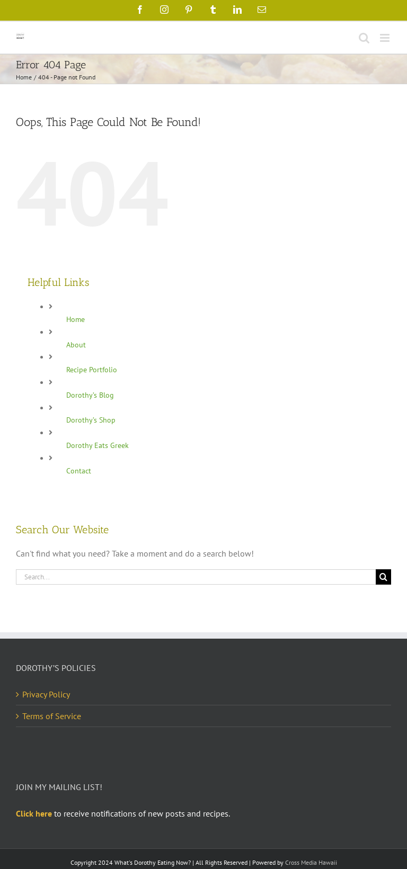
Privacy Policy (46, 694)
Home (75, 319)
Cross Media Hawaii (311, 862)
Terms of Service (51, 716)
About (76, 345)
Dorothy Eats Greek (97, 445)
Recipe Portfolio (91, 369)
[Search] (383, 577)
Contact (78, 471)
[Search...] (196, 577)
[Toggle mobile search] (364, 37)
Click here (34, 813)
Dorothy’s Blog (90, 395)
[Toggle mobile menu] (385, 37)
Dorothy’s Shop (91, 420)
